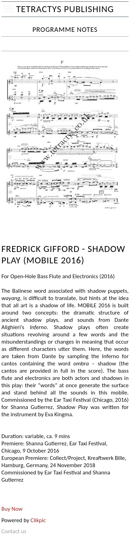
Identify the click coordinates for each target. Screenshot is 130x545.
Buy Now (12, 508)
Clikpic (38, 520)
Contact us (13, 531)
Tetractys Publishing (65, 9)
